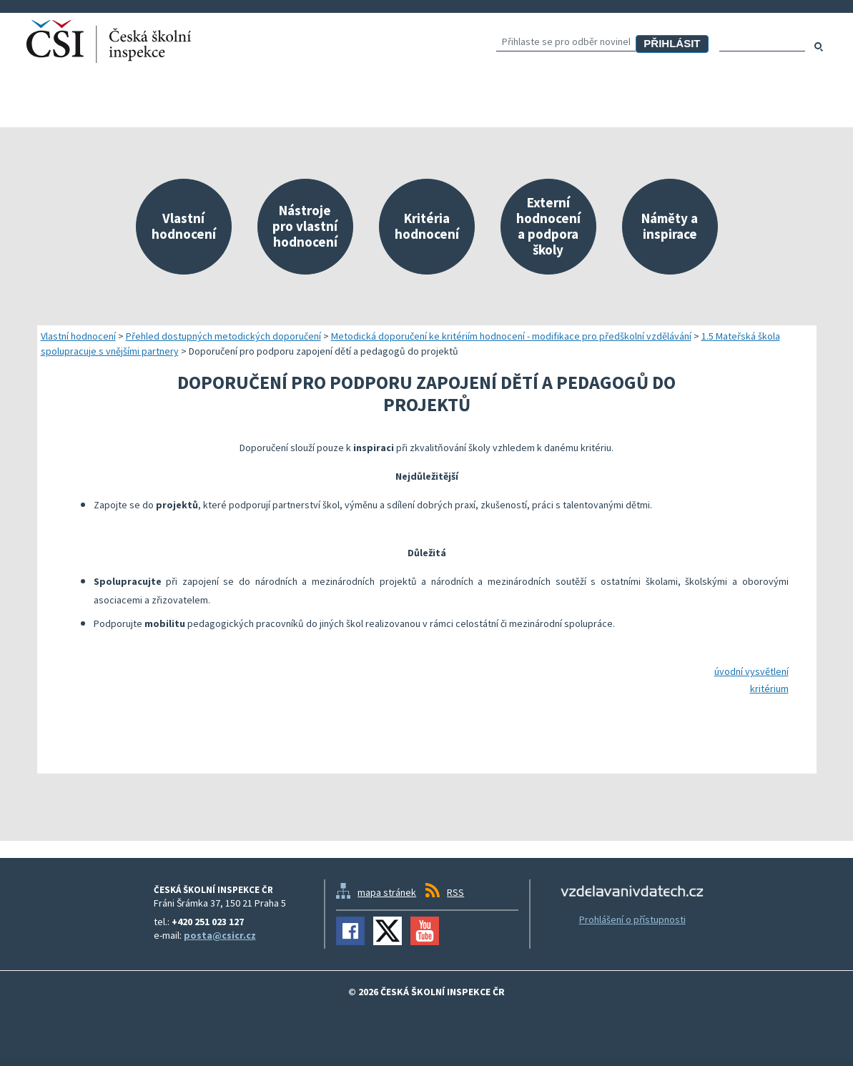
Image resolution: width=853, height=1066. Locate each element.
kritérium (769, 688)
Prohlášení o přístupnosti (632, 919)
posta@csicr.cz (220, 935)
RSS (455, 892)
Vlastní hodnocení (78, 336)
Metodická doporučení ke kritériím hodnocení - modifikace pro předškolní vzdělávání (511, 336)
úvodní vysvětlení (751, 671)
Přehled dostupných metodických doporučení (223, 336)
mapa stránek (387, 892)
